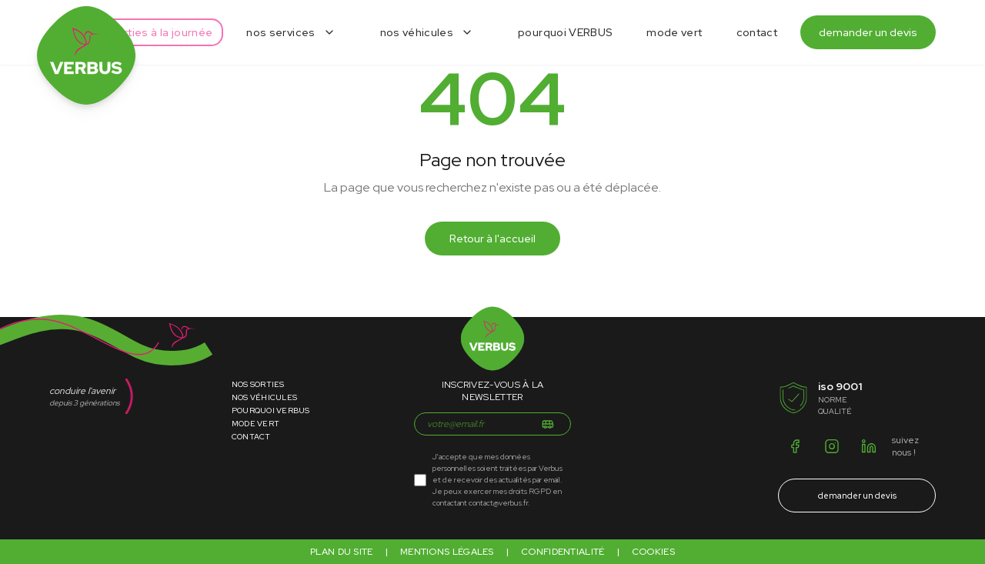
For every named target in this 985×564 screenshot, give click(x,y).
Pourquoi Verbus (271, 410)
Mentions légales (447, 552)
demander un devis (868, 32)
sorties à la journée (161, 32)
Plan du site (341, 552)
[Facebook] (795, 446)
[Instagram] (832, 446)
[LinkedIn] (869, 446)
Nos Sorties (258, 384)
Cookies (653, 552)
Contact (251, 437)
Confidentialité (563, 552)
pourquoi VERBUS (565, 32)
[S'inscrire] (548, 424)
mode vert (674, 32)
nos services (280, 32)
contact (756, 32)
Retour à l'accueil (492, 238)
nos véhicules (417, 32)
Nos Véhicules (264, 397)
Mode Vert (255, 424)
